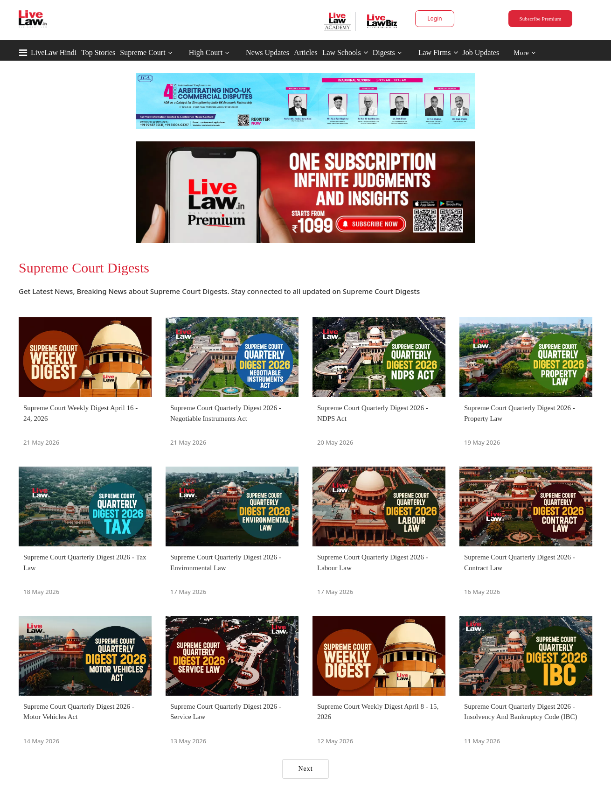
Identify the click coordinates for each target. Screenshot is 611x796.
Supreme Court (142, 52)
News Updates (267, 52)
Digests (384, 52)
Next (305, 768)
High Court (205, 52)
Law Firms (438, 52)
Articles (306, 52)
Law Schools (345, 52)
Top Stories (98, 52)
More (525, 52)
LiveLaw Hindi (53, 52)
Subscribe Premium (540, 18)
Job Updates (481, 52)
